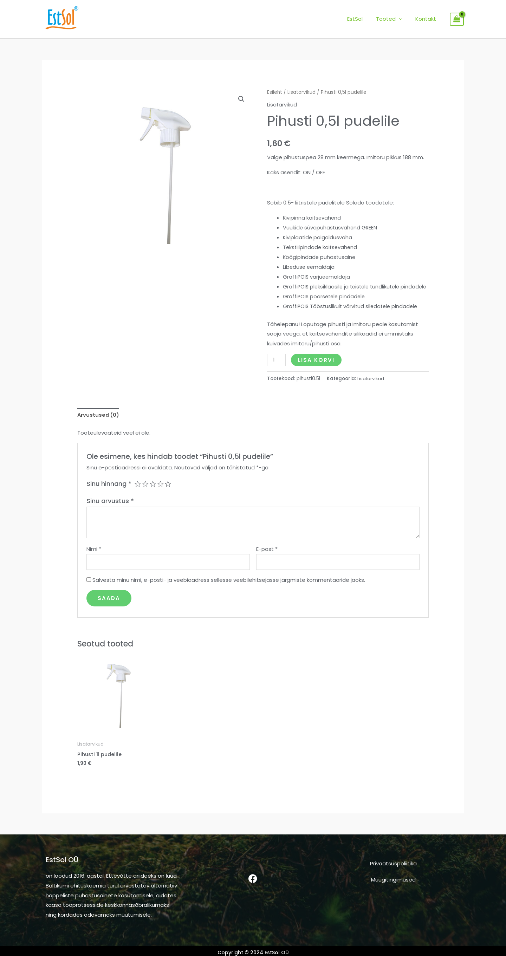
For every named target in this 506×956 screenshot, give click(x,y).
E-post (267, 558)
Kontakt (427, 18)
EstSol (361, 18)
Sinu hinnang (108, 492)
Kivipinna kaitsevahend (312, 217)
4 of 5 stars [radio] (161, 493)
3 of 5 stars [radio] (153, 493)
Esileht (275, 92)
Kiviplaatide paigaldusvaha (318, 237)
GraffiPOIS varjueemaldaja (317, 276)
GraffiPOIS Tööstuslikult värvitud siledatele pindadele (352, 315)
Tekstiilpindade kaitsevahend (321, 247)
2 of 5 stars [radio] (145, 493)
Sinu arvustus (110, 510)
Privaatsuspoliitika (393, 873)
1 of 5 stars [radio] (138, 493)
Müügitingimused (393, 889)
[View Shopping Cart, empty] (457, 19)
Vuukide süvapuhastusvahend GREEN (330, 227)
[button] (241, 99)
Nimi (93, 558)
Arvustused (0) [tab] (98, 424)
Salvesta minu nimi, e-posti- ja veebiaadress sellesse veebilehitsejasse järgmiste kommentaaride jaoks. (228, 589)
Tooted (390, 18)
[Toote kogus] (276, 369)
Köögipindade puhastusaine (320, 256)
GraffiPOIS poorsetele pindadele (325, 305)
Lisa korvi (316, 368)
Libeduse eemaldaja (309, 266)
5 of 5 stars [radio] (169, 493)
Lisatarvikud (302, 92)
